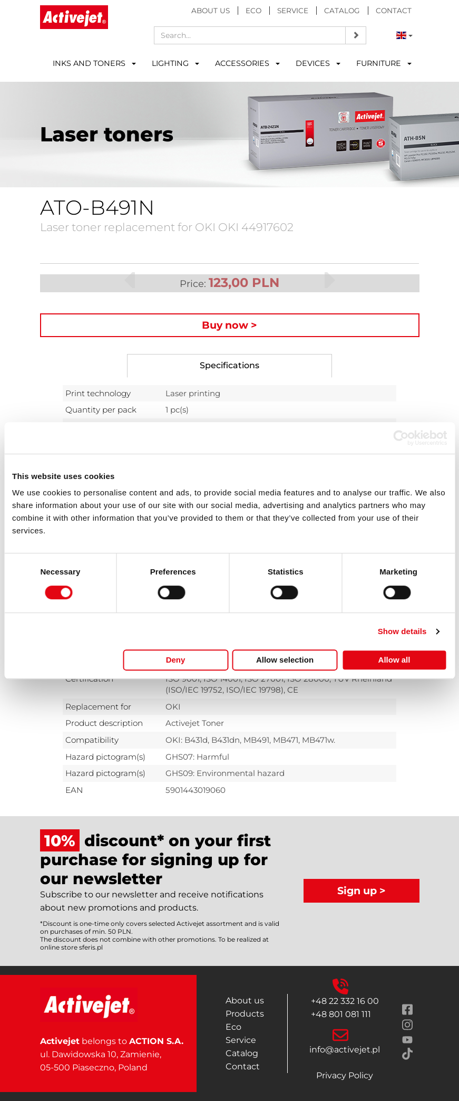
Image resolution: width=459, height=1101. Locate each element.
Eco (253, 10)
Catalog (342, 10)
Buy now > (229, 325)
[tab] (229, 366)
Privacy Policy (344, 1075)
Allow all (394, 659)
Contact (394, 10)
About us (210, 10)
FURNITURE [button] (384, 63)
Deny (175, 659)
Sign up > (361, 890)
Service (292, 10)
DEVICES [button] (318, 63)
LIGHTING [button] (175, 63)
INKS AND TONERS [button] (94, 63)
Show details (402, 631)
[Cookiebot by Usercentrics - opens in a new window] (401, 438)
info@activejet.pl (344, 1050)
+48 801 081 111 (341, 1014)
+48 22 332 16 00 (345, 1001)
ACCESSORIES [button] (247, 63)
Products (245, 1014)
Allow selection (285, 659)
